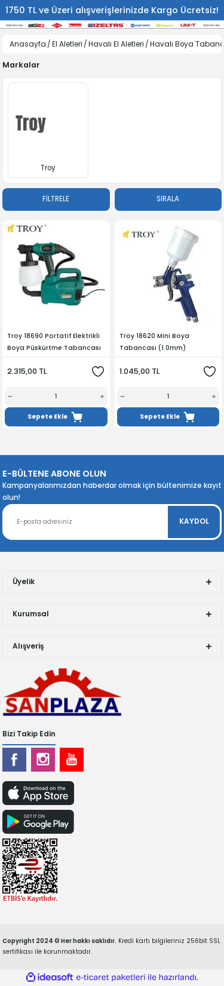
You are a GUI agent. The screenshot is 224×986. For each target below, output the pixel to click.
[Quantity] (56, 396)
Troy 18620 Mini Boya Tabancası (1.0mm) (154, 341)
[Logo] (62, 691)
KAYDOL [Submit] (194, 521)
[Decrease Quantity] (8, 396)
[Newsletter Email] (112, 522)
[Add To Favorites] (98, 371)
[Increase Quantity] (104, 396)
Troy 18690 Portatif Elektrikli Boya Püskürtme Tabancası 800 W (54, 342)
